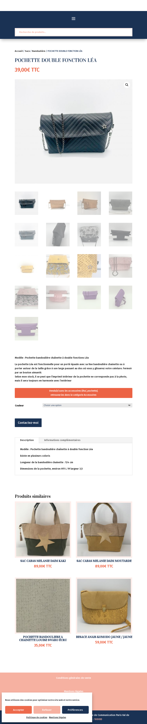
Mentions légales (57, 717)
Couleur (19, 405)
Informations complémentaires (62, 440)
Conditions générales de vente (73, 678)
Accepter (18, 709)
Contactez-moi (28, 423)
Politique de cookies (36, 717)
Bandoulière (38, 51)
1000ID (98, 719)
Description (27, 440)
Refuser (47, 709)
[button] (127, 85)
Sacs (27, 51)
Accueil (19, 51)
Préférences (75, 709)
